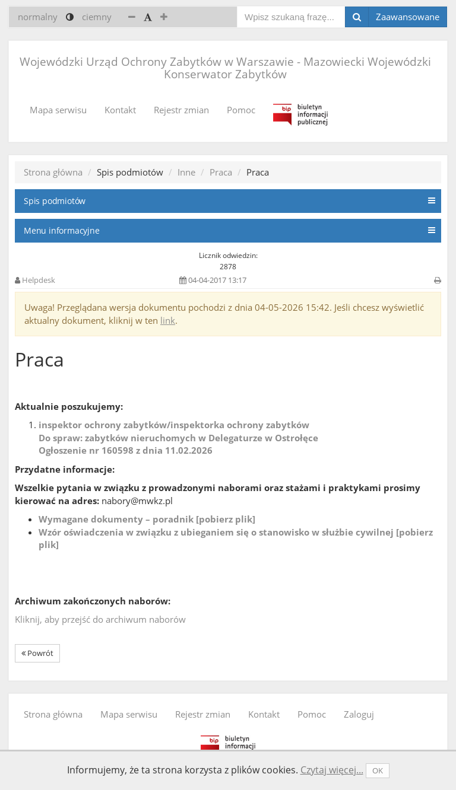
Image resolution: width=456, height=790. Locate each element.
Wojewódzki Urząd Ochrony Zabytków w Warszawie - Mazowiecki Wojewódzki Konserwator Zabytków (225, 68)
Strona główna (53, 172)
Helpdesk (38, 280)
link (167, 320)
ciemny (97, 17)
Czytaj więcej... (331, 769)
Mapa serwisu (58, 110)
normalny (38, 17)
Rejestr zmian (181, 110)
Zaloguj (359, 714)
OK (377, 770)
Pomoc (241, 110)
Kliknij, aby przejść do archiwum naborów (100, 619)
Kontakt (120, 110)
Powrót (37, 653)
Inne (186, 172)
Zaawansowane (407, 17)
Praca (221, 172)
